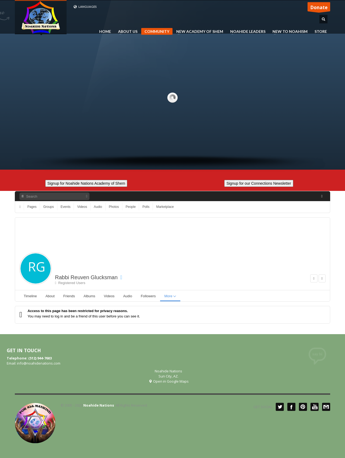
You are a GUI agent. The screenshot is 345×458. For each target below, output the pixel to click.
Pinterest (303, 407)
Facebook (291, 407)
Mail (326, 407)
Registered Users (70, 283)
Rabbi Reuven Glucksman (86, 277)
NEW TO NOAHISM (288, 31)
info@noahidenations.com (38, 363)
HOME (105, 31)
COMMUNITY (156, 31)
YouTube (314, 407)
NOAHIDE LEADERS (246, 31)
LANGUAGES (85, 7)
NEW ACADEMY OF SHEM (198, 31)
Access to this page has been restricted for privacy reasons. (77, 311)
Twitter (280, 407)
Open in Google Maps (169, 381)
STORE (321, 31)
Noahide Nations (98, 405)
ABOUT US (126, 31)
